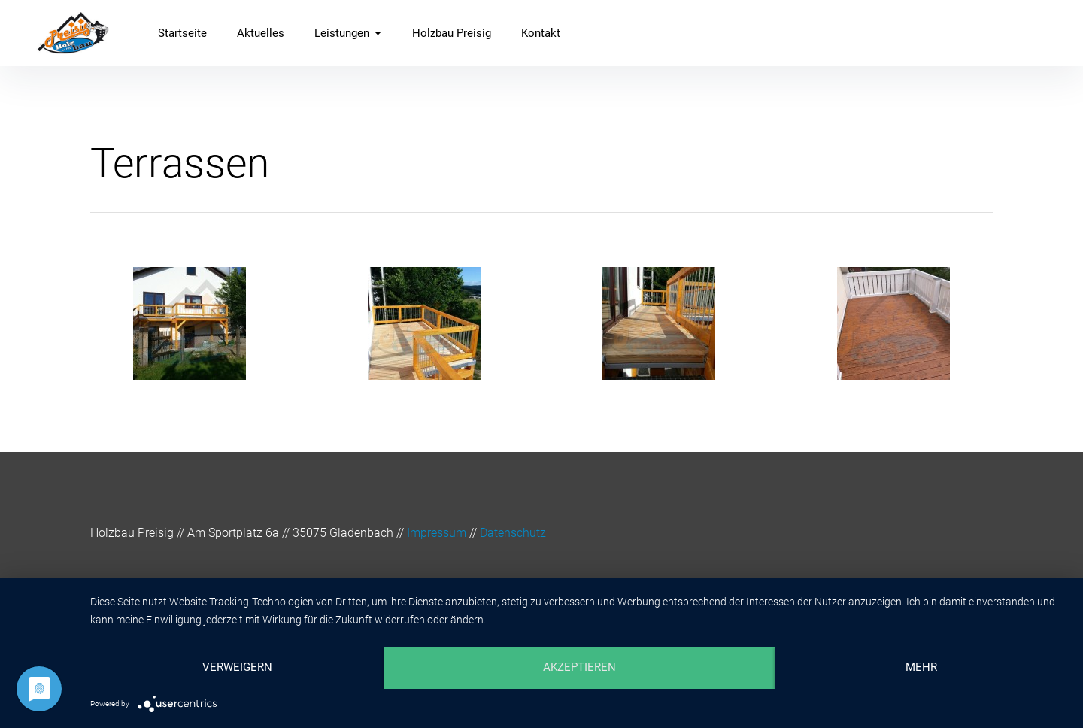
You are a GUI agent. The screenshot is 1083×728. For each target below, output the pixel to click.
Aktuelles (260, 33)
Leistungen (348, 33)
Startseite (182, 33)
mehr (921, 667)
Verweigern (237, 667)
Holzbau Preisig (451, 33)
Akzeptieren (579, 667)
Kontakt (540, 33)
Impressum (436, 533)
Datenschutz (513, 533)
